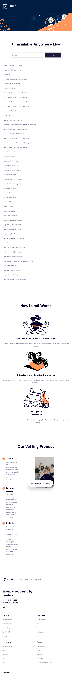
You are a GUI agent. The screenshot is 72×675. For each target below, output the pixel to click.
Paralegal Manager (10, 197)
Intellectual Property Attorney (14, 134)
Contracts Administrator (12, 111)
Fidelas (4, 636)
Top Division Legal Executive (13, 256)
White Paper (41, 646)
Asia (3, 658)
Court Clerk (7, 115)
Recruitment (6, 624)
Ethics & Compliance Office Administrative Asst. (20, 125)
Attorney (7, 74)
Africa (4, 663)
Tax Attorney (8, 243)
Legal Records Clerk (10, 152)
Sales (38, 624)
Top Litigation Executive (12, 270)
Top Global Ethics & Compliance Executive (18, 261)
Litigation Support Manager (13, 179)
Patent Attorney (9, 211)
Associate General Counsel (13, 70)
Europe (4, 650)
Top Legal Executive (10, 266)
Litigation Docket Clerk (11, 165)
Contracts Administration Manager (16, 97)
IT (37, 636)
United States (7, 646)
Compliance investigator (12, 84)
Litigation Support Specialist (13, 184)
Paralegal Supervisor (10, 202)
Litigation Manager (10, 175)
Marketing (40, 632)
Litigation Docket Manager (13, 170)
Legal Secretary (9, 156)
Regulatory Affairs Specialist (13, 229)
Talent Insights (7, 620)
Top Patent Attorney (11, 275)
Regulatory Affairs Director (13, 220)
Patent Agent (8, 206)
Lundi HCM (6, 632)
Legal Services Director (11, 161)
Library (39, 650)
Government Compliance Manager (15, 129)
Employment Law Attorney (13, 120)
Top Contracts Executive (12, 252)
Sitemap (40, 658)
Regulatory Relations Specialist (14, 238)
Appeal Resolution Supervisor (14, 65)
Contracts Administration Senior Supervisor (19, 102)
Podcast (40, 654)
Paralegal (7, 193)
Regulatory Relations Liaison (13, 234)
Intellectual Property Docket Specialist (17, 138)
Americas (5, 654)
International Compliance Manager (15, 147)
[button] (66, 6)
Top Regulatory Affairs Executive (15, 279)
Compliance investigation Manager (15, 79)
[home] (10, 6)
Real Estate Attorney (11, 216)
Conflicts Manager (10, 88)
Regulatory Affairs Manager (13, 225)
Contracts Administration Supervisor (16, 106)
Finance (39, 628)
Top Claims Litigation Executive (14, 247)
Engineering (41, 620)
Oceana (5, 667)
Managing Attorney (10, 188)
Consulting (6, 628)
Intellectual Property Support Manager (17, 143)
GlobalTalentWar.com (44, 663)
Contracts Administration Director (15, 93)
